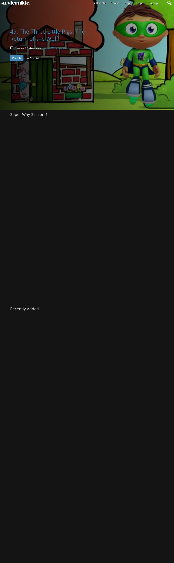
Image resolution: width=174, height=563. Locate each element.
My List (32, 58)
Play (17, 58)
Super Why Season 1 (56, 48)
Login (140, 3)
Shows (115, 3)
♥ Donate (99, 3)
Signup (153, 3)
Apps (128, 3)
